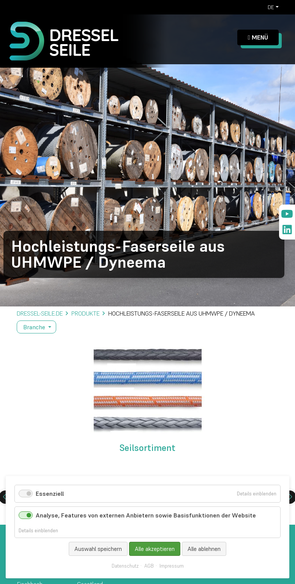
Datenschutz (125, 566)
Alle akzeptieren (155, 548)
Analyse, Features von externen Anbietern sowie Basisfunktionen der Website (146, 515)
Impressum (171, 566)
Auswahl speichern (98, 548)
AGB (149, 566)
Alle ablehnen (204, 548)
